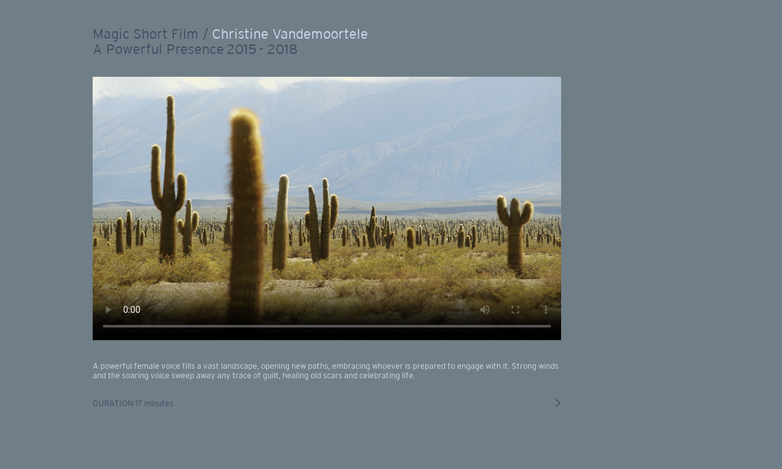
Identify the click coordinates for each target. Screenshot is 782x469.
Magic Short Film (146, 33)
